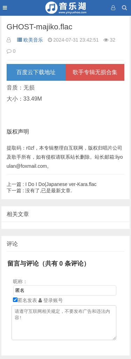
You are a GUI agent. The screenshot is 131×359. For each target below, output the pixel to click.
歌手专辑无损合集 (95, 72)
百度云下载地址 (36, 72)
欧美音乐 (30, 40)
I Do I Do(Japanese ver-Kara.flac (52, 184)
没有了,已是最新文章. (39, 190)
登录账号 (50, 300)
